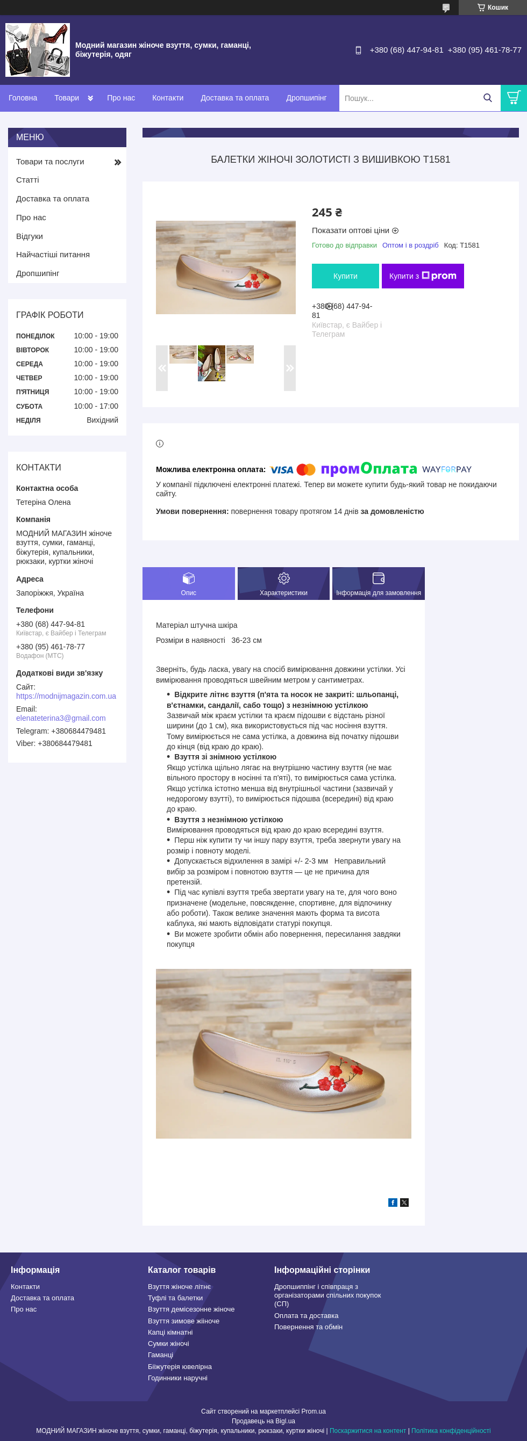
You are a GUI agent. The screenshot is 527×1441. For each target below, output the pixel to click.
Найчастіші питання (53, 254)
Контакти (167, 97)
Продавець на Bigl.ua (263, 1421)
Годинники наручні (178, 1378)
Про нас (121, 97)
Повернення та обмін (308, 1327)
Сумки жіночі (168, 1343)
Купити (345, 276)
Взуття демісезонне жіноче (191, 1309)
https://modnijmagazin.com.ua (66, 696)
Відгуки (29, 236)
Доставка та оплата (235, 97)
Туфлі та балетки (175, 1298)
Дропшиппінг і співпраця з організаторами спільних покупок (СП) (327, 1295)
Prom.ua (314, 1411)
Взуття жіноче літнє (179, 1287)
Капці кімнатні (170, 1332)
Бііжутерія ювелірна (180, 1367)
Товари (66, 97)
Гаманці (160, 1355)
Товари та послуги (50, 161)
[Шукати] (487, 98)
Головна (23, 97)
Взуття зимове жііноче (183, 1321)
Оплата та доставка (306, 1316)
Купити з (423, 276)
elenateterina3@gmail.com (61, 718)
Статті (27, 179)
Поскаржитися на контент (368, 1431)
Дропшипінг (306, 97)
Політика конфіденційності (451, 1431)
